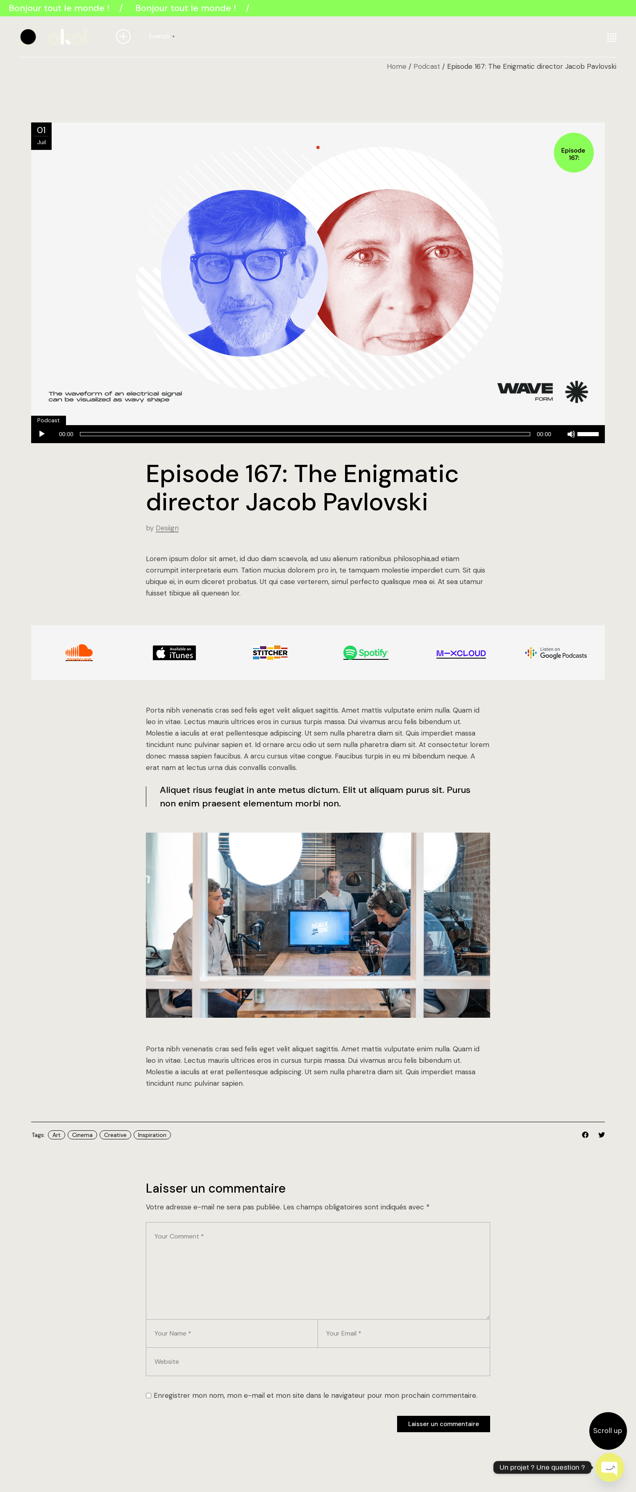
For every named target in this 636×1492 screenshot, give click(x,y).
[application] (318, 435)
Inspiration (152, 1135)
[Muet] (571, 434)
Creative (115, 1135)
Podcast (426, 66)
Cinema (82, 1135)
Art (56, 1135)
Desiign (167, 527)
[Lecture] (42, 434)
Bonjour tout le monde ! (61, 8)
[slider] (305, 434)
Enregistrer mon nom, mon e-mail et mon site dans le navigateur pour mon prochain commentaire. (315, 1395)
